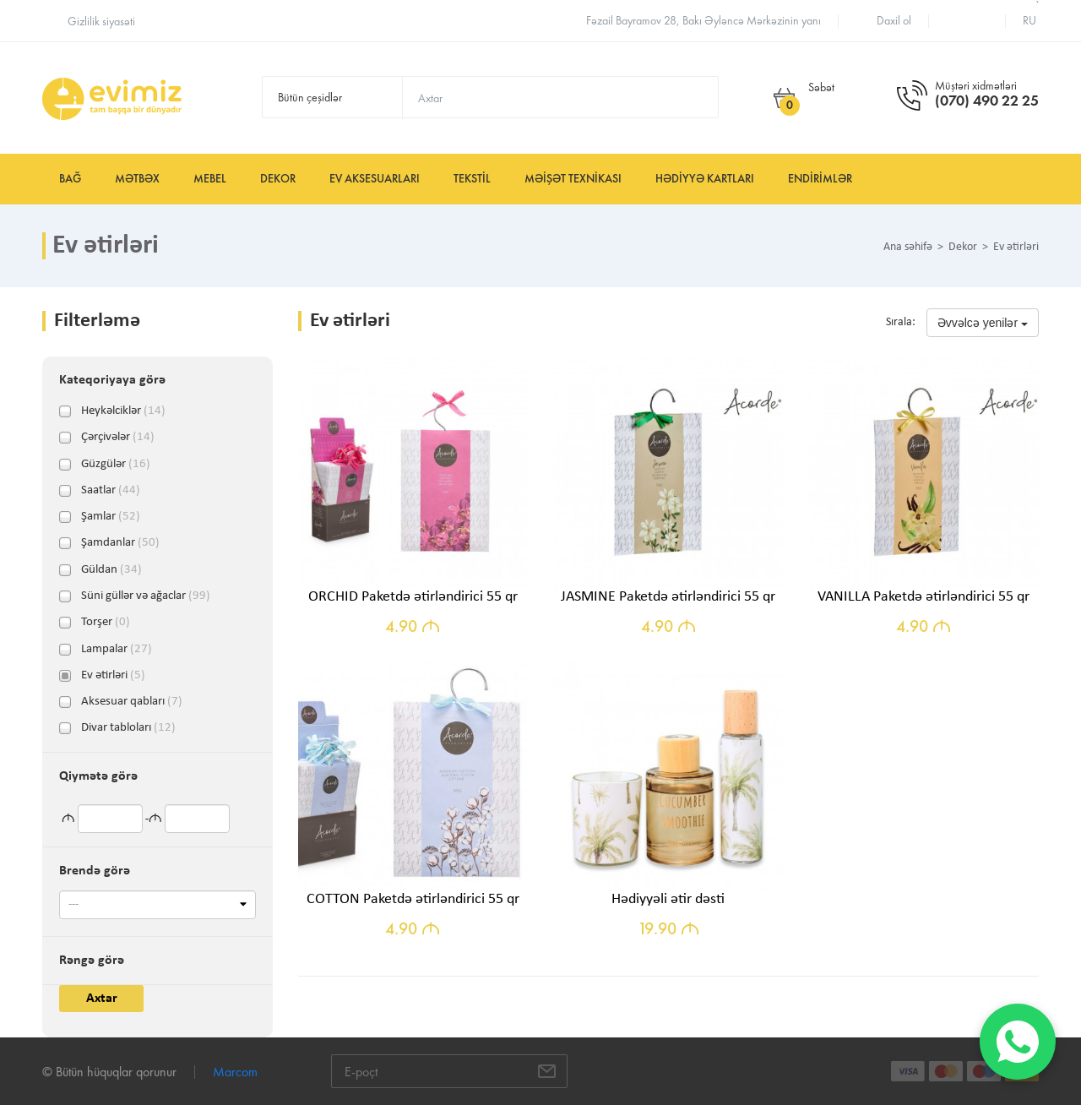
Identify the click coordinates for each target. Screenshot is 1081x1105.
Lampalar (116, 650)
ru (1029, 21)
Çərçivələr (118, 438)
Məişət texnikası (573, 178)
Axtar (101, 998)
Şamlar (110, 517)
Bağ (70, 178)
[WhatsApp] (1018, 1042)
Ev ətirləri (113, 676)
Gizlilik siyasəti (101, 21)
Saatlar (110, 491)
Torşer (105, 623)
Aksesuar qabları (131, 702)
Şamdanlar (120, 543)
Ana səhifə (907, 247)
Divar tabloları (128, 728)
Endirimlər (820, 178)
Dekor (278, 178)
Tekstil (472, 178)
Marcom (235, 1072)
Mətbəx (137, 178)
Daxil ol (894, 21)
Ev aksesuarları (374, 178)
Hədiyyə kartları (704, 178)
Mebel (209, 178)
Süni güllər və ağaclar (145, 596)
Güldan (111, 570)
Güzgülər (115, 465)
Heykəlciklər (123, 411)
